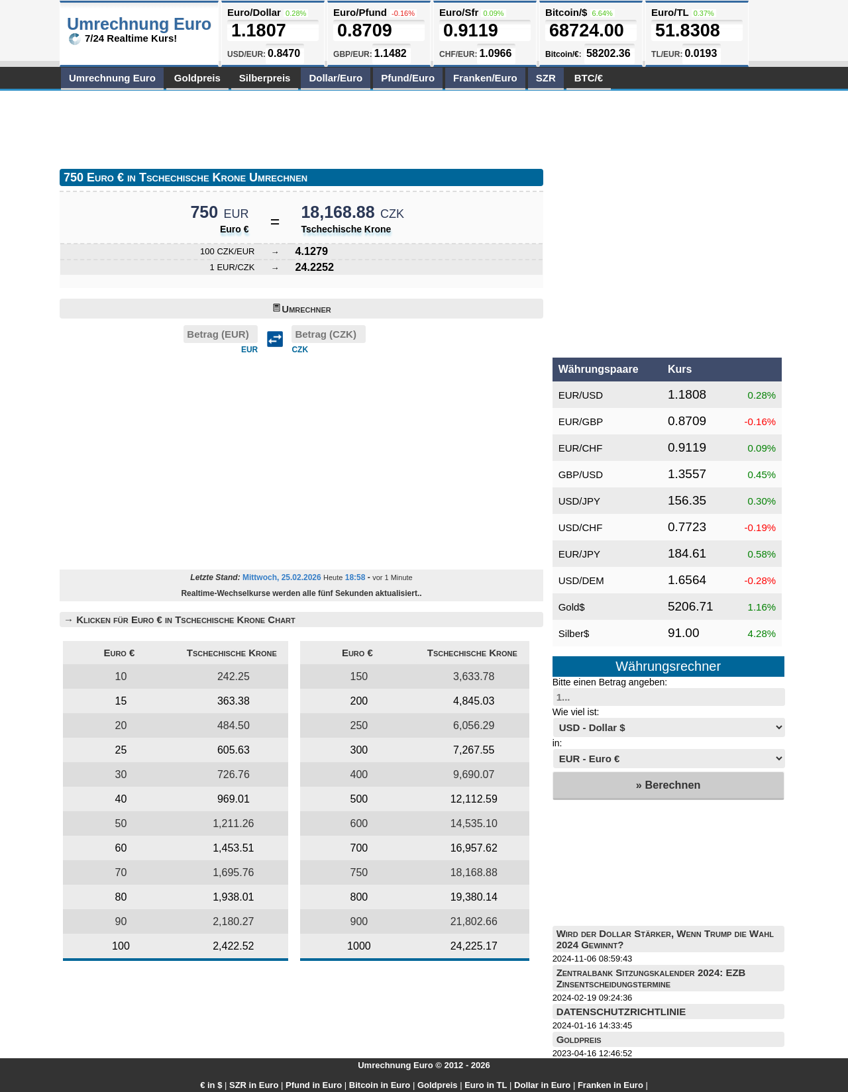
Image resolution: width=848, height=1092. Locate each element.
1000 (359, 946)
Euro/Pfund (360, 12)
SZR (546, 77)
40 (121, 799)
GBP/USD (581, 474)
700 (359, 848)
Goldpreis (197, 77)
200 (359, 701)
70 (121, 872)
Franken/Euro (485, 77)
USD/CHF (580, 527)
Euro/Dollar (254, 12)
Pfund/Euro (408, 77)
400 (359, 774)
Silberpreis (265, 77)
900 (359, 921)
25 (121, 750)
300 (359, 750)
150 (359, 676)
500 (359, 799)
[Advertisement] (301, 127)
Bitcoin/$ (566, 12)
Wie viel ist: (576, 712)
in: (557, 743)
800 (359, 897)
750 (359, 872)
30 (121, 774)
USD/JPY (579, 501)
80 (121, 897)
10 (121, 676)
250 (359, 725)
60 (121, 848)
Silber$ (574, 633)
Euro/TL (669, 12)
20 (121, 725)
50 (121, 823)
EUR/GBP (581, 421)
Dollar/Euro (335, 77)
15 (121, 701)
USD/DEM (581, 580)
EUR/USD (581, 395)
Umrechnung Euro (112, 77)
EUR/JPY (579, 554)
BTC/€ (588, 77)
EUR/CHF (580, 448)
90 (121, 921)
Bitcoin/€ (562, 54)
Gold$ (571, 607)
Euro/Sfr (458, 12)
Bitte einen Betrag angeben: (610, 682)
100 (121, 946)
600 (359, 823)
